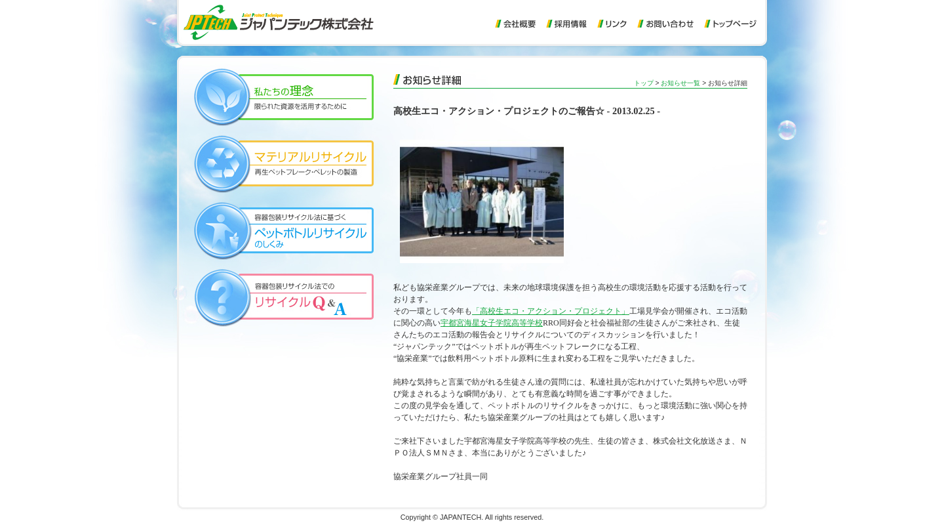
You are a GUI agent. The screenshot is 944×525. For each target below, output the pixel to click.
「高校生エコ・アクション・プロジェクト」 (550, 311)
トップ (644, 83)
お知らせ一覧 (680, 83)
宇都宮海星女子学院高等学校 (492, 322)
